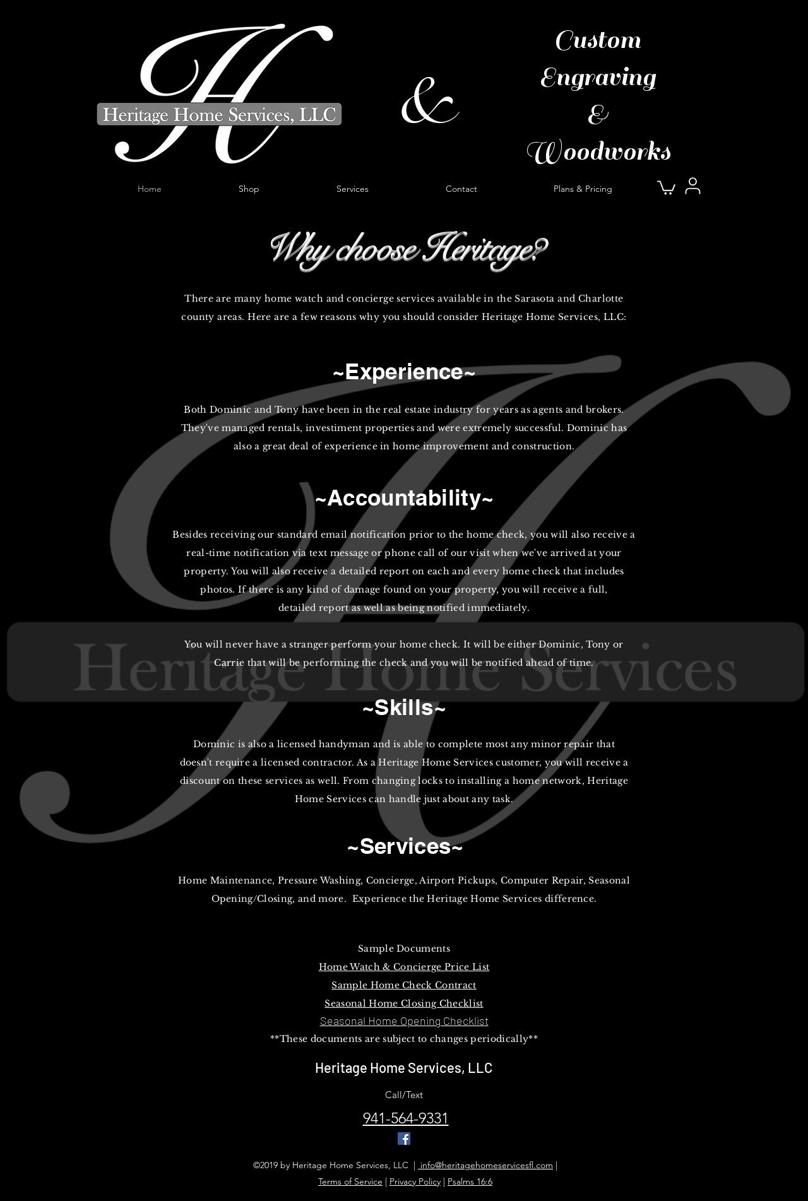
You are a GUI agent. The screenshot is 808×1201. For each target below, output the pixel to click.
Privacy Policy (415, 1181)
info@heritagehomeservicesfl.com (485, 1165)
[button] (666, 186)
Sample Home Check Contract (404, 985)
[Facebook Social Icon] (404, 1138)
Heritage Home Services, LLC (403, 1067)
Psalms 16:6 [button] (470, 1181)
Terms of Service (350, 1181)
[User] (692, 185)
